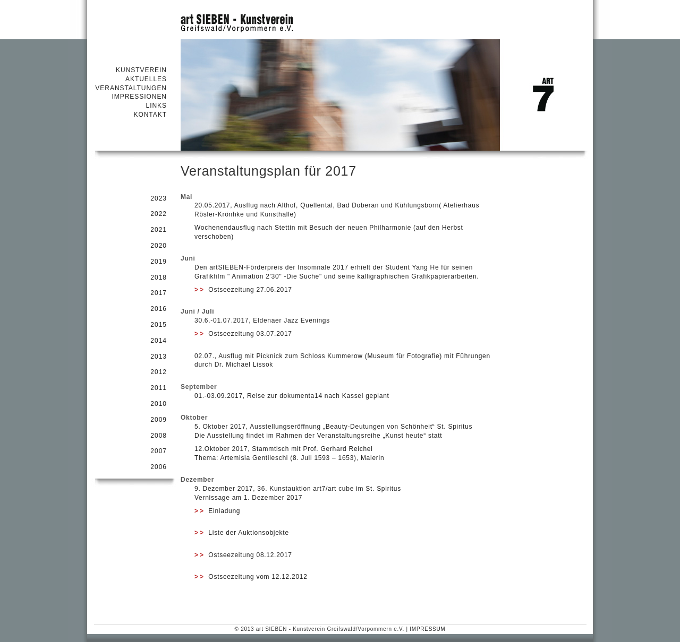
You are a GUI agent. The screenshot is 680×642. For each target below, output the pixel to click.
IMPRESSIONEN (139, 96)
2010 (158, 403)
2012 (158, 372)
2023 (158, 198)
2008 (158, 435)
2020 (158, 245)
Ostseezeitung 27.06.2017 (243, 289)
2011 (158, 388)
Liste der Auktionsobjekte (241, 532)
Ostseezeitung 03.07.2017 (243, 333)
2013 (158, 356)
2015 (158, 324)
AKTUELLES (146, 79)
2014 (158, 340)
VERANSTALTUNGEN (131, 88)
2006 (158, 467)
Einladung (217, 511)
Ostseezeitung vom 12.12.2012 (251, 576)
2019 (158, 261)
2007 (158, 451)
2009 (158, 419)
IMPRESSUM (427, 629)
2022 (158, 214)
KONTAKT (150, 114)
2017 (158, 293)
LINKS (156, 105)
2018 (158, 277)
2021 (158, 229)
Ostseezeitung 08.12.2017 (243, 555)
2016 (158, 309)
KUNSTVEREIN (141, 70)
